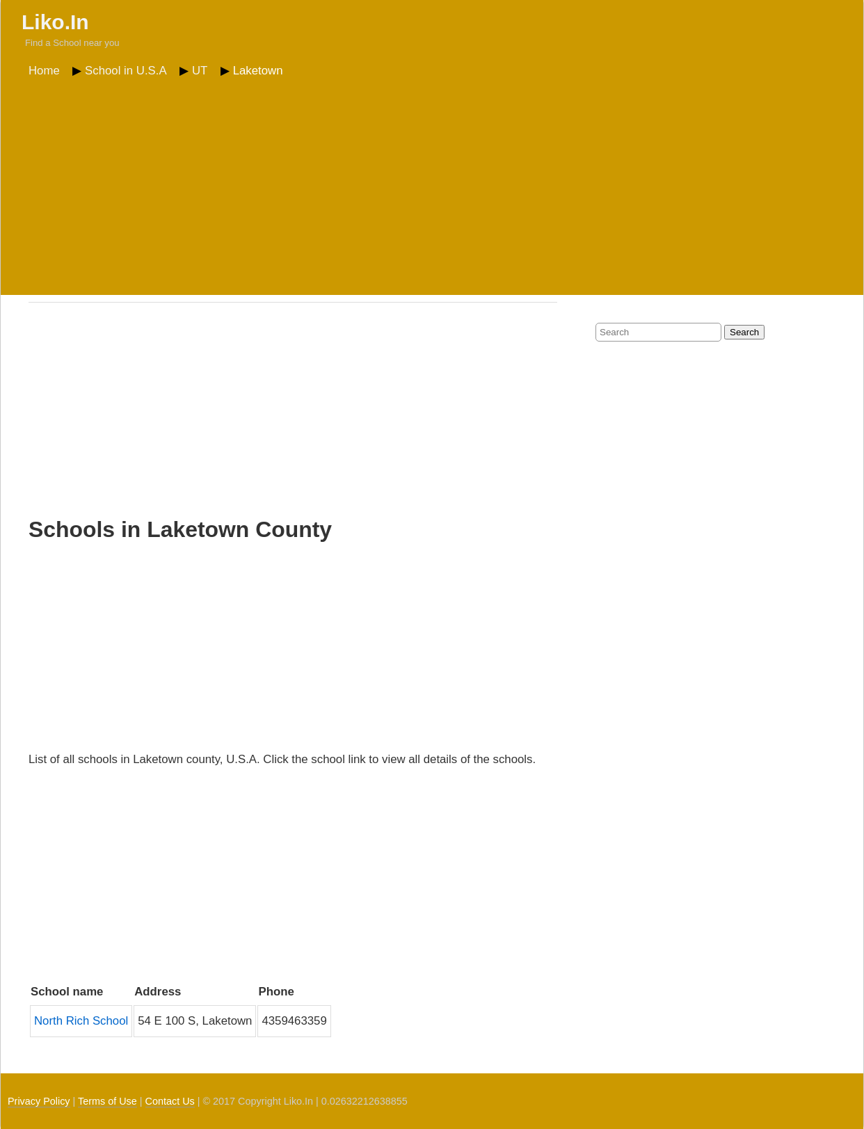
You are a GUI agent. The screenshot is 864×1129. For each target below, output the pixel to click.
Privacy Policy (39, 1101)
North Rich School (81, 1020)
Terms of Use (107, 1101)
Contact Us (170, 1101)
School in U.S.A (126, 70)
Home (44, 70)
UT (199, 70)
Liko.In (55, 21)
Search (744, 332)
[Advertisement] (432, 187)
